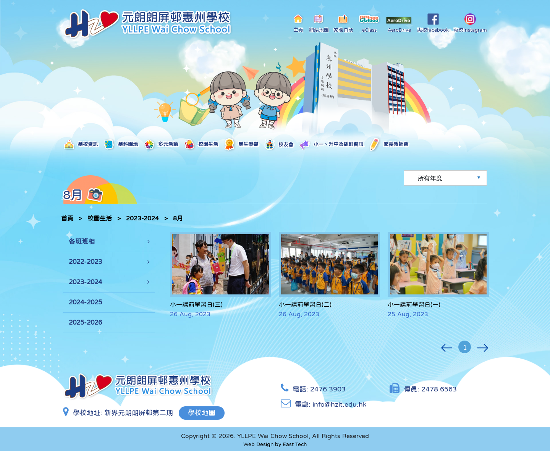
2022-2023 (85, 262)
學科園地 (120, 144)
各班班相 (82, 241)
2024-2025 (85, 302)
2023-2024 (142, 218)
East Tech (295, 444)
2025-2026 (85, 322)
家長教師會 (388, 144)
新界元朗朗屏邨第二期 (138, 412)
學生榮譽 (240, 144)
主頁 (298, 22)
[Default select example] (445, 178)
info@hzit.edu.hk (339, 404)
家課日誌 (343, 22)
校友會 (278, 145)
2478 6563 (439, 389)
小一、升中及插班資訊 (331, 145)
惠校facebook (433, 22)
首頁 (67, 218)
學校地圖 (201, 412)
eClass (369, 22)
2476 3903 (328, 389)
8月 (178, 218)
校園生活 (200, 144)
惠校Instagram (470, 22)
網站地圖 (319, 22)
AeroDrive (399, 24)
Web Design (258, 444)
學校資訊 (80, 144)
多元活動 (160, 144)
